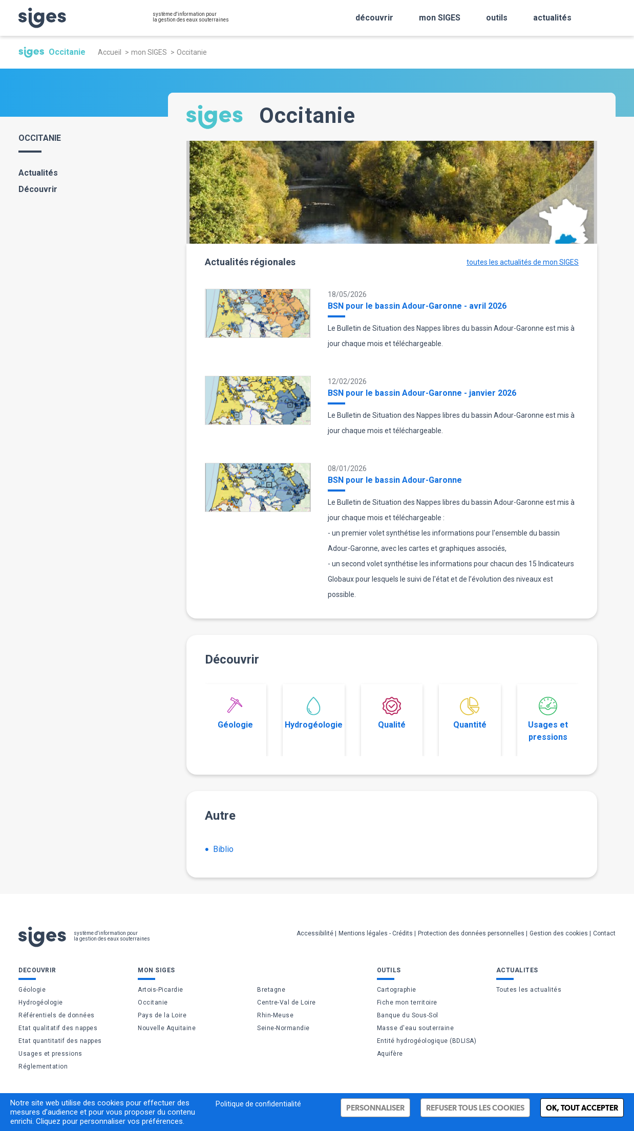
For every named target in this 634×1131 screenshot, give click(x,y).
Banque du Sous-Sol (407, 1015)
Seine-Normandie (283, 1028)
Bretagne (271, 989)
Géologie (235, 713)
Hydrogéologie (314, 713)
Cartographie (396, 989)
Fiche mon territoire (407, 1002)
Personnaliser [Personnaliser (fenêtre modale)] (375, 1107)
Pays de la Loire (162, 1015)
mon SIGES (149, 52)
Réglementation (43, 1066)
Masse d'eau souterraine (415, 1028)
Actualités (38, 173)
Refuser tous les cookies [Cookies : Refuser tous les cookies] (475, 1107)
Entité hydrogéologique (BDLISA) (427, 1040)
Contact (604, 933)
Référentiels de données (56, 1015)
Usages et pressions (548, 719)
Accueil (109, 52)
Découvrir (37, 189)
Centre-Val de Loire (286, 1002)
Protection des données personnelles (471, 933)
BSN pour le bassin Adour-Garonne (395, 480)
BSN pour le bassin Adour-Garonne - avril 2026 (417, 306)
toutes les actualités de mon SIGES (523, 262)
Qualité (392, 713)
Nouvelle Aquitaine (167, 1028)
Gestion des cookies (559, 933)
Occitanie (153, 1002)
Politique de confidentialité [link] (258, 1104)
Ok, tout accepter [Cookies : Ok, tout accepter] (582, 1107)
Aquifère (390, 1053)
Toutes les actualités (529, 989)
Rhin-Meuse (275, 1015)
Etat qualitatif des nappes (57, 1028)
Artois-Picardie (160, 989)
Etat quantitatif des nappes (60, 1040)
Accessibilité (315, 933)
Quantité (470, 713)
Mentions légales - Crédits (376, 933)
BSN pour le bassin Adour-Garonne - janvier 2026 (422, 393)
